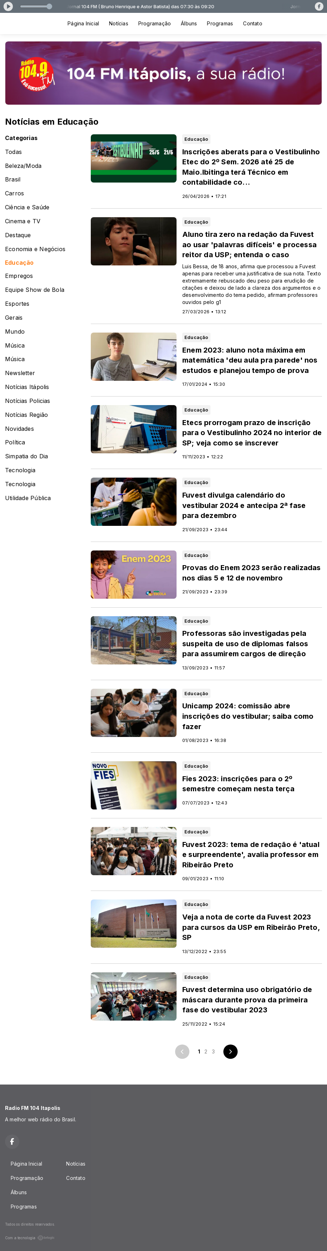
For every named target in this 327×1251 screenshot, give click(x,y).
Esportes (17, 303)
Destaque (18, 235)
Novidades (19, 428)
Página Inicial (83, 23)
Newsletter (20, 373)
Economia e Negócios (35, 249)
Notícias (118, 23)
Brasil (12, 179)
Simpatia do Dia (26, 456)
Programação (154, 23)
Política (15, 442)
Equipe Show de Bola (34, 289)
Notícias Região (26, 415)
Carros (14, 193)
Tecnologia (20, 470)
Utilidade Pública (28, 498)
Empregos (19, 276)
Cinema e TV (22, 221)
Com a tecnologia (30, 1237)
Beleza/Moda (23, 166)
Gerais (14, 317)
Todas (13, 152)
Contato (252, 23)
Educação (19, 262)
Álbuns (189, 23)
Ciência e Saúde (27, 207)
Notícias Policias (27, 401)
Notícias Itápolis (27, 387)
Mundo (15, 331)
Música (15, 345)
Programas (220, 23)
